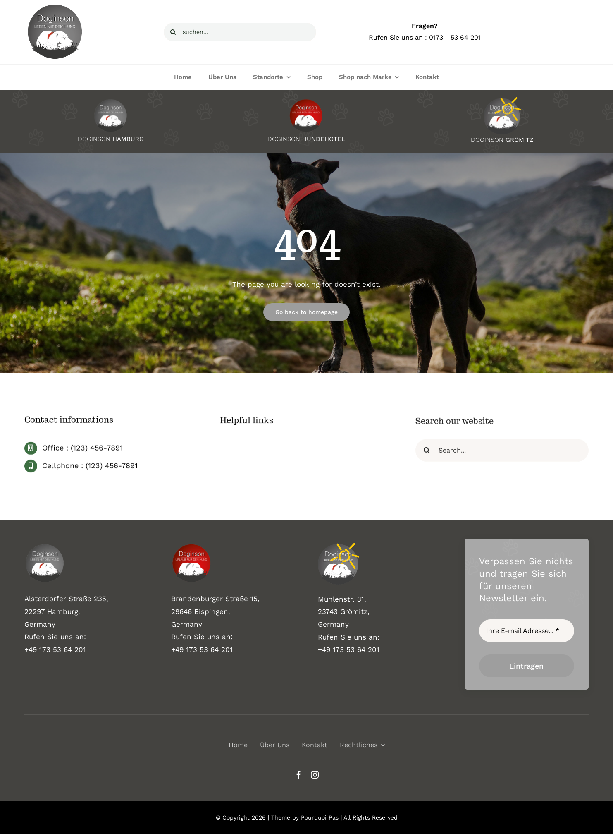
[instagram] (315, 775)
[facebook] (299, 775)
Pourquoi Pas (320, 817)
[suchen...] (240, 32)
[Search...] (502, 453)
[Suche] (173, 32)
